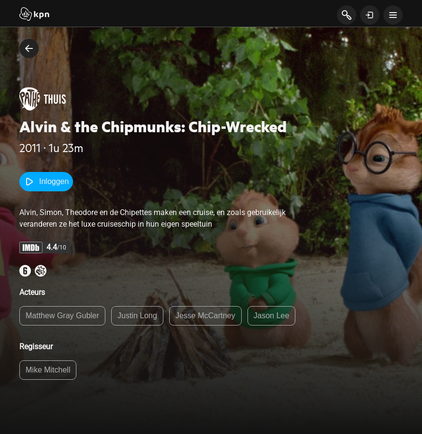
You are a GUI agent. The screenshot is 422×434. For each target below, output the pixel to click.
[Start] (34, 15)
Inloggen (46, 181)
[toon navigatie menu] (393, 15)
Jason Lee (272, 315)
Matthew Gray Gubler (62, 315)
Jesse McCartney (205, 315)
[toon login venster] (369, 15)
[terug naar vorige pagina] (29, 48)
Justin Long (137, 315)
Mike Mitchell (48, 370)
